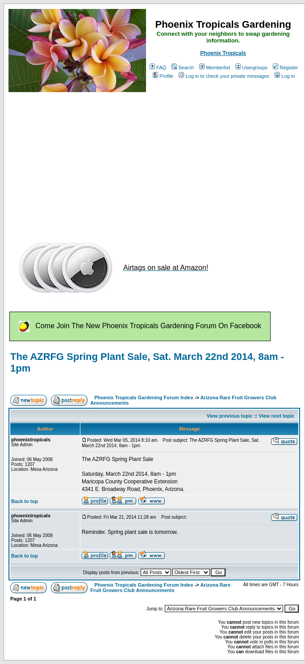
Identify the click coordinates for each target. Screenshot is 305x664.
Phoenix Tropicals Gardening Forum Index (143, 397)
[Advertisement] (136, 162)
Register (285, 67)
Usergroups (251, 67)
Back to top (24, 501)
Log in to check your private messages (224, 76)
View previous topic (230, 416)
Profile (163, 76)
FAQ (158, 67)
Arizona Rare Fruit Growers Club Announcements (160, 587)
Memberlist (214, 67)
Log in (285, 76)
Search (182, 67)
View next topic (276, 416)
